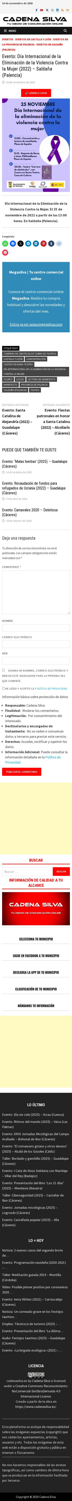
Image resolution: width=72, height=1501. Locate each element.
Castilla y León (13, 359)
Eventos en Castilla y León (33, 39)
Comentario (11, 567)
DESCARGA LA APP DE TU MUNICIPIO (36, 972)
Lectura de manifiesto (41, 379)
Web (5, 653)
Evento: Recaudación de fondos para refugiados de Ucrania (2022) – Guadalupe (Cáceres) (34, 488)
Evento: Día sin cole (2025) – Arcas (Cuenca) (33, 1114)
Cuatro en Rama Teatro (18, 364)
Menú (10, 31)
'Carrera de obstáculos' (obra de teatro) (30, 353)
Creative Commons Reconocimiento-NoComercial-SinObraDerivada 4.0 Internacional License (40, 1391)
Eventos (7, 39)
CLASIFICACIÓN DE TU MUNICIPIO (36, 989)
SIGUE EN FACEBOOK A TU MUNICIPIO (36, 955)
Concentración (36, 359)
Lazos (20, 379)
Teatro (35, 390)
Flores (8, 379)
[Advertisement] (36, 819)
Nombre (7, 620)
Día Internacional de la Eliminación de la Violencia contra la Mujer (35, 371)
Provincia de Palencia (34, 384)
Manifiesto (10, 384)
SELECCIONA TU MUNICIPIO (36, 939)
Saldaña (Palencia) (15, 390)
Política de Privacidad (51, 688)
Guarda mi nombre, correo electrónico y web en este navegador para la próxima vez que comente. (35, 676)
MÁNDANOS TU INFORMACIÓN (36, 1005)
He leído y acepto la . (35, 688)
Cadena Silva (41, 1381)
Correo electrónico (17, 637)
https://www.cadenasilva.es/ (35, 1406)
